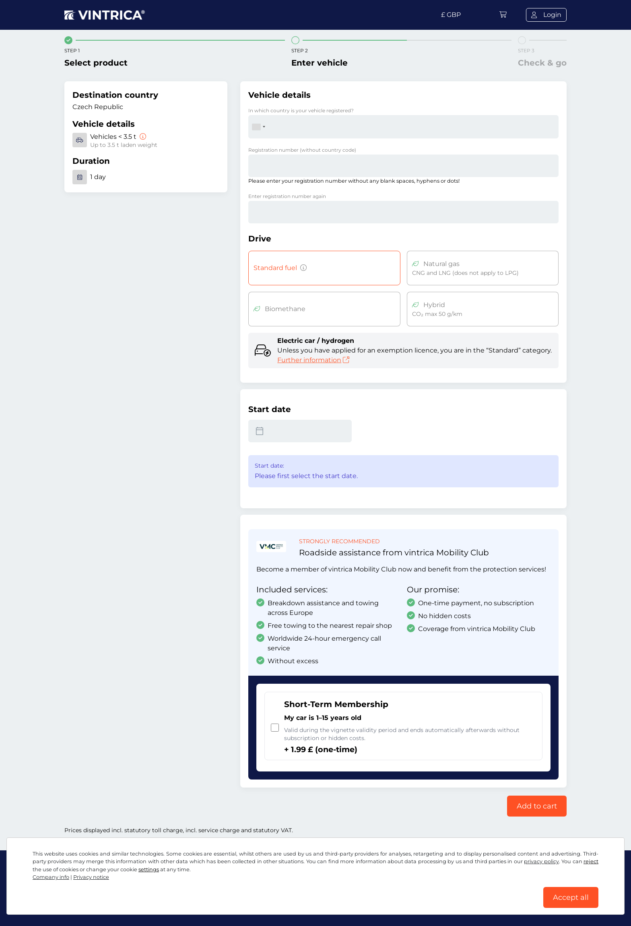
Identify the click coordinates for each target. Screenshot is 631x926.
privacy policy (541, 861)
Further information (313, 360)
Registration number (302, 150)
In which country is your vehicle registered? (301, 110)
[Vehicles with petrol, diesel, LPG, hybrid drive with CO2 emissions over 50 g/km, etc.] (302, 268)
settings (148, 869)
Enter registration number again (287, 196)
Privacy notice (91, 877)
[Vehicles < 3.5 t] (142, 136)
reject (591, 861)
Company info (51, 877)
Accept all (571, 897)
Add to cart (537, 806)
